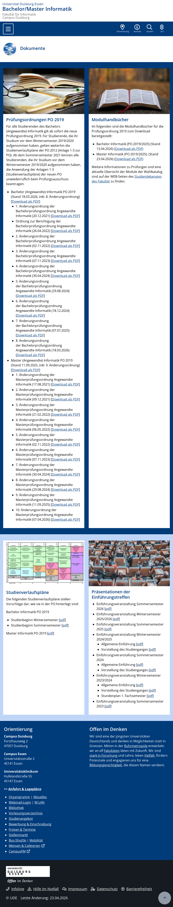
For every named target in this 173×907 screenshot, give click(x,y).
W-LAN (39, 802)
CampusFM (17, 851)
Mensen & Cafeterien (24, 846)
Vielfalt (149, 755)
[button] (137, 28)
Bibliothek (16, 808)
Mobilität (36, 840)
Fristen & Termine (22, 829)
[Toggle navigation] (8, 29)
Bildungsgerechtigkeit (105, 765)
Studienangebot (21, 818)
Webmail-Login (20, 802)
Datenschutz (104, 888)
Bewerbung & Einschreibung (30, 824)
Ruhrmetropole (135, 746)
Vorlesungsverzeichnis (26, 813)
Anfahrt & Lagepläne (24, 789)
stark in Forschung (103, 755)
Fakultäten (112, 750)
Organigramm (19, 797)
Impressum (74, 888)
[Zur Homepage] (86, 4)
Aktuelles (40, 797)
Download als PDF (25, 201)
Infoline (15, 888)
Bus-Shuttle (17, 840)
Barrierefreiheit (136, 888)
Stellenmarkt (18, 835)
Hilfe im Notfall (43, 888)
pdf (62, 620)
